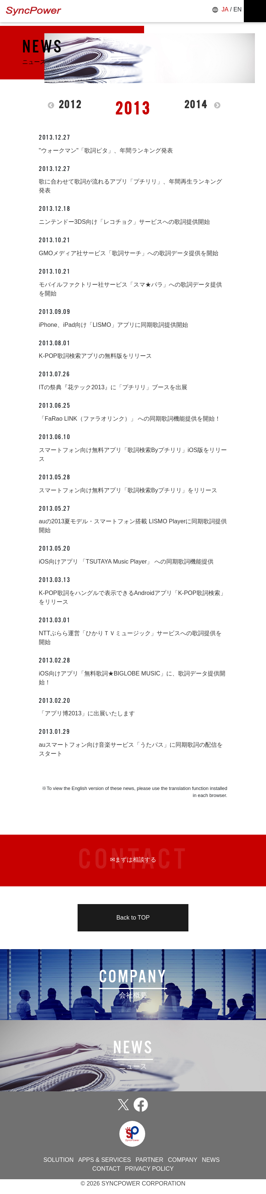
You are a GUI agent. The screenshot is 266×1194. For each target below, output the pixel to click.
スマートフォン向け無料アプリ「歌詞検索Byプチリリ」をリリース (128, 490)
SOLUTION (58, 1160)
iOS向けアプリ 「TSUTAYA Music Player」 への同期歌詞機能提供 (126, 561)
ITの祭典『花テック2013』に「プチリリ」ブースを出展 (113, 387)
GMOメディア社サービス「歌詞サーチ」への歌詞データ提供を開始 (128, 253)
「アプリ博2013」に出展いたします (87, 713)
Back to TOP (133, 917)
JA (225, 9)
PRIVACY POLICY (149, 1169)
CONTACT (106, 1169)
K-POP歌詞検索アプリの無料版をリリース (95, 356)
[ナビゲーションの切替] (255, 11)
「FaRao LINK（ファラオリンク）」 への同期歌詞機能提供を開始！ (130, 418)
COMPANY (182, 1160)
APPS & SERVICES (104, 1160)
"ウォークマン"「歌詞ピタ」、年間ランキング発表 (106, 150)
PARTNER (149, 1160)
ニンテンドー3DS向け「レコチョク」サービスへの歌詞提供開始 (124, 222)
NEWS (211, 1160)
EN (237, 9)
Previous (51, 105)
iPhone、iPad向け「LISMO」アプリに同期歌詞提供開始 (113, 325)
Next (217, 105)
